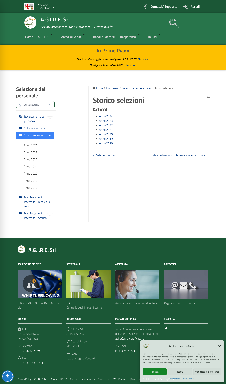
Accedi (195, 6)
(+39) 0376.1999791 (30, 363)
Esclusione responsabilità (82, 379)
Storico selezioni (38, 135)
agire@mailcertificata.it (129, 338)
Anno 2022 (30, 159)
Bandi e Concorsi (104, 36)
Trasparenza (131, 36)
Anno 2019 (30, 180)
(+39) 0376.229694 (29, 351)
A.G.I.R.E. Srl (42, 250)
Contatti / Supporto (164, 6)
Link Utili (155, 36)
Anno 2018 (30, 188)
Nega (180, 372)
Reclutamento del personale (38, 118)
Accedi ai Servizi (74, 36)
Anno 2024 (30, 145)
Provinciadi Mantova (45, 6)
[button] (219, 346)
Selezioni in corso (34, 128)
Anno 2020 (30, 173)
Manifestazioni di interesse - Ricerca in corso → (181, 155)
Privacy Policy (188, 378)
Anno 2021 (30, 166)
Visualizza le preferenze (207, 372)
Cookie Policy (175, 378)
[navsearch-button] (172, 22)
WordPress (121, 379)
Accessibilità (59, 379)
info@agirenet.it (125, 351)
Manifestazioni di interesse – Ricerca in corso (37, 201)
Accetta (155, 372)
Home (29, 36)
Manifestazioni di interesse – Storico (38, 215)
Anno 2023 (30, 152)
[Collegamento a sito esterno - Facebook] (166, 328)
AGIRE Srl (47, 36)
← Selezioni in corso (105, 155)
